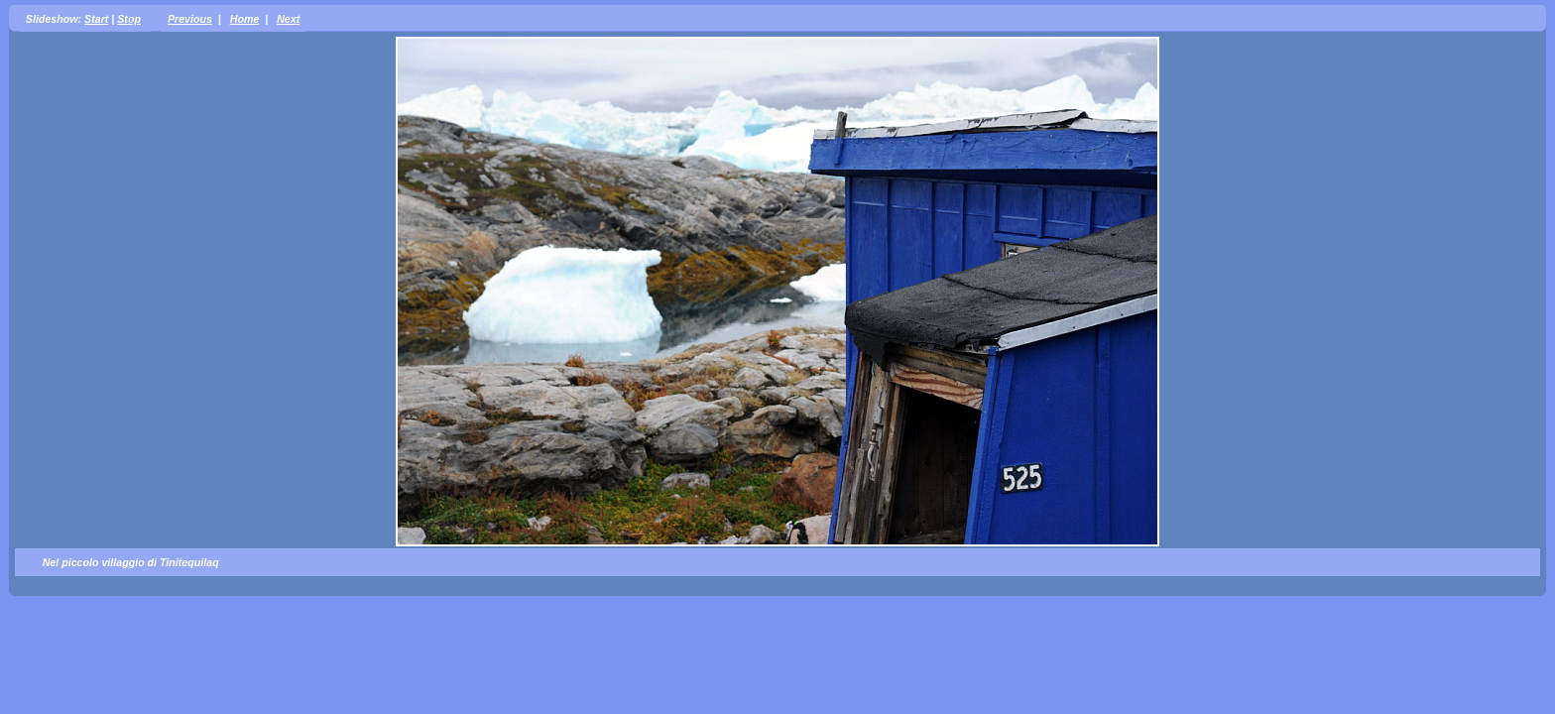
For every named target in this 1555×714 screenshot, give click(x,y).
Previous (190, 19)
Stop (129, 19)
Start (96, 19)
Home (245, 19)
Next (288, 19)
